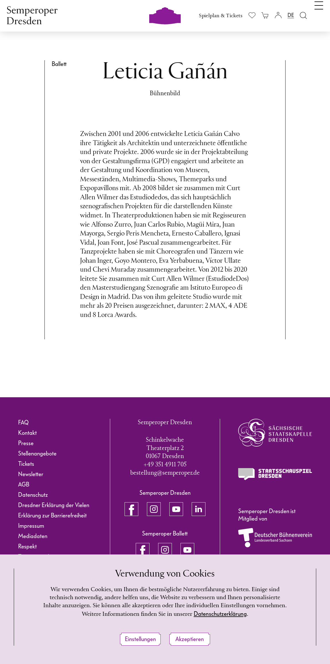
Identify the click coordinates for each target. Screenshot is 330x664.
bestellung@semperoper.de (165, 473)
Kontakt (27, 433)
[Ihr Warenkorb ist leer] (265, 15)
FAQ (23, 422)
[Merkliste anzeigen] (252, 15)
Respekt (27, 546)
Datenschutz (33, 495)
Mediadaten (32, 536)
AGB (23, 484)
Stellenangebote (37, 453)
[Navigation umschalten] (319, 13)
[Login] (277, 15)
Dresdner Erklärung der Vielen (53, 505)
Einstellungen (140, 639)
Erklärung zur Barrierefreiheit (52, 515)
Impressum (31, 526)
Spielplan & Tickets (220, 15)
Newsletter (30, 474)
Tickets (26, 464)
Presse (26, 443)
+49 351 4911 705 (165, 465)
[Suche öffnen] (303, 15)
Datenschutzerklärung (238, 613)
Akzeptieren (189, 639)
